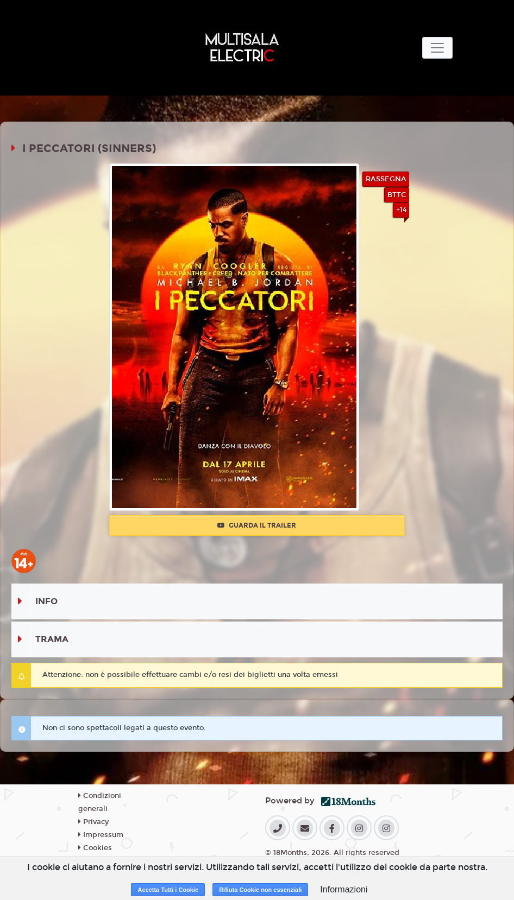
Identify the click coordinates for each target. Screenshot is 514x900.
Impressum (100, 835)
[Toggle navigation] (437, 48)
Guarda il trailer (256, 525)
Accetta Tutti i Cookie (167, 889)
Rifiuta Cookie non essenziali (260, 889)
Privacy (93, 821)
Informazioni (343, 889)
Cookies (95, 848)
